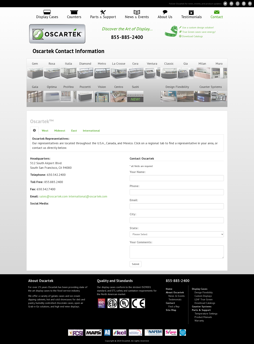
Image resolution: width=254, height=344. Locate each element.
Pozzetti (85, 93)
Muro (219, 70)
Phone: (134, 186)
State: (134, 228)
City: (133, 214)
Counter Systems (210, 93)
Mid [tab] (59, 130)
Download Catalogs (191, 36)
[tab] (34, 131)
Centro (118, 93)
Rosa (51, 70)
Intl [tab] (91, 130)
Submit (135, 264)
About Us (165, 16)
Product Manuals (203, 317)
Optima (51, 93)
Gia (185, 70)
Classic (169, 70)
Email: (134, 200)
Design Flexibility (177, 93)
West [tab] (45, 130)
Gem (35, 70)
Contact (217, 16)
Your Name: (138, 172)
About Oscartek (175, 292)
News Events (137, 16)
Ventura (152, 70)
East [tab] (74, 130)
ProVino (68, 93)
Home (169, 288)
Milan (202, 70)
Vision (101, 93)
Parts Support (103, 16)
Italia (68, 70)
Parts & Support (201, 310)
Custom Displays (203, 295)
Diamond (85, 70)
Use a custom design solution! (196, 27)
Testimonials (191, 16)
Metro (101, 70)
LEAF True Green (204, 299)
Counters (74, 16)
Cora (135, 70)
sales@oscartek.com (53, 196)
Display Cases (47, 16)
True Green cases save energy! (197, 31)
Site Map (171, 310)
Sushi (135, 93)
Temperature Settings (206, 313)
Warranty (199, 320)
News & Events (176, 295)
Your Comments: (141, 242)
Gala (35, 93)
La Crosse (118, 70)
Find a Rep (174, 306)
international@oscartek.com (88, 196)
